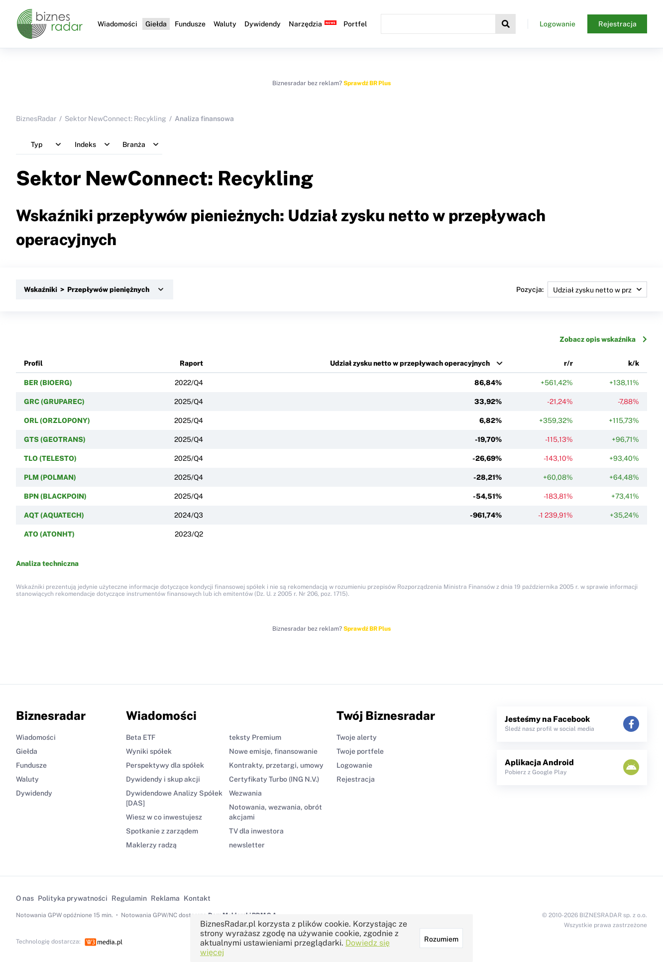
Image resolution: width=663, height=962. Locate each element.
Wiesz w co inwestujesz (164, 817)
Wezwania (245, 793)
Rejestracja (617, 24)
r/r (568, 363)
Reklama (165, 898)
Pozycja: (581, 289)
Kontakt (197, 898)
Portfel (355, 24)
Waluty (225, 24)
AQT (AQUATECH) (54, 515)
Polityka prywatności (73, 898)
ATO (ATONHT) (49, 534)
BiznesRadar (36, 119)
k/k (633, 363)
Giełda (156, 24)
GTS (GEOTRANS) (55, 439)
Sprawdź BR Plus (367, 83)
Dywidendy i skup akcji (163, 779)
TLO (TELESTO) (50, 458)
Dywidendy (262, 24)
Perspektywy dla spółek (165, 765)
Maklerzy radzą (151, 845)
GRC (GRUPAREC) (54, 402)
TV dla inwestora (256, 831)
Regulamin (129, 898)
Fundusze (190, 24)
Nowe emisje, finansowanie (273, 751)
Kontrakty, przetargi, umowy (276, 765)
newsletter (247, 845)
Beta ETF (140, 737)
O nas (25, 898)
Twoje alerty (356, 737)
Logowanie (557, 24)
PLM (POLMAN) (50, 477)
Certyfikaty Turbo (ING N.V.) (274, 779)
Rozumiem (441, 939)
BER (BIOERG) (48, 383)
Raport (191, 363)
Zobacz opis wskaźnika (603, 339)
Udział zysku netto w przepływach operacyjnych (410, 363)
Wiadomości (117, 24)
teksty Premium (255, 737)
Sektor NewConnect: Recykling (115, 119)
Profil (33, 363)
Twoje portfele (360, 751)
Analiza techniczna (47, 563)
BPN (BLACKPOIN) (55, 496)
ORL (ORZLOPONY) (57, 420)
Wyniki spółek (149, 751)
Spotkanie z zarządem (162, 831)
